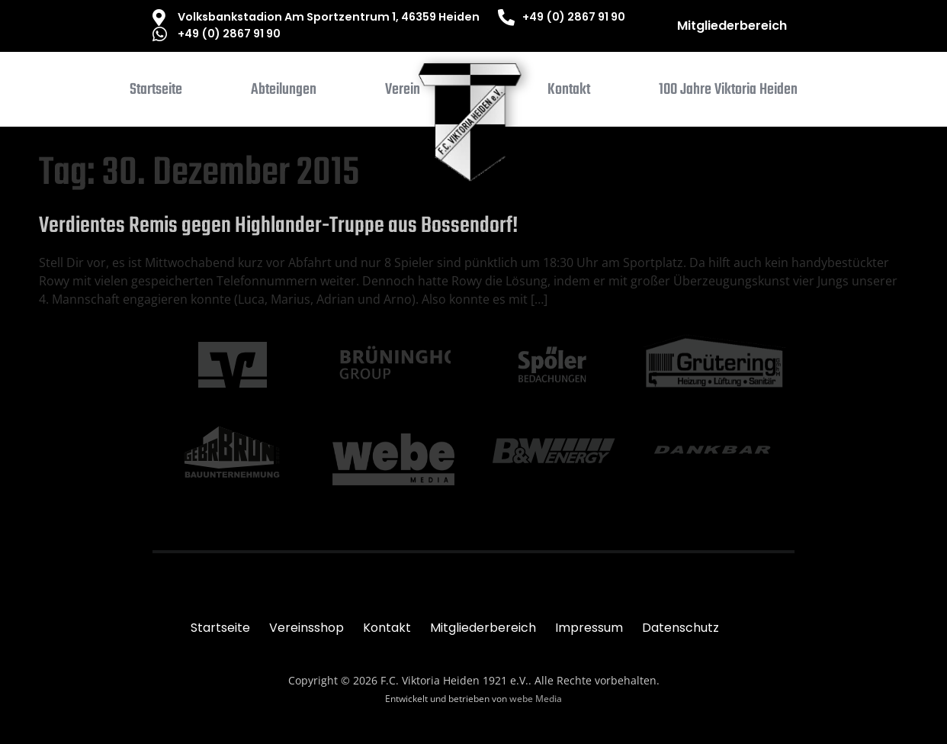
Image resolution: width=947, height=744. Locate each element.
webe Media (535, 698)
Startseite (220, 627)
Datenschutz (680, 627)
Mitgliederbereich (732, 25)
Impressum (589, 627)
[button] (284, 93)
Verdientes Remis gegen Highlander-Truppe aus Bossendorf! (278, 225)
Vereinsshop (306, 627)
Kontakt (387, 627)
